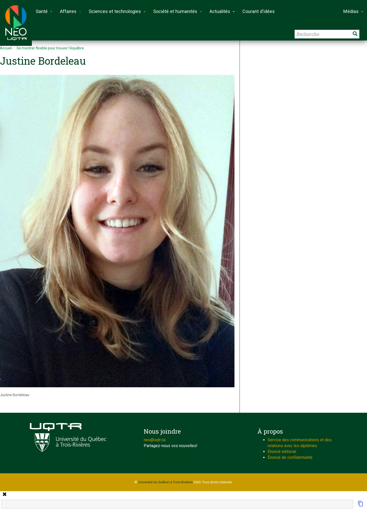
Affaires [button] (70, 11)
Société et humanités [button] (177, 11)
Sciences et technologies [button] (117, 11)
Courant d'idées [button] (258, 11)
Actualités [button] (222, 11)
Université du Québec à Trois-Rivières (165, 482)
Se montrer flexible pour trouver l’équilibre (50, 48)
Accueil (6, 48)
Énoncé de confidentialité (290, 457)
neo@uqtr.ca (154, 439)
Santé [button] (44, 11)
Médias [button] (353, 11)
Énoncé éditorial (282, 451)
